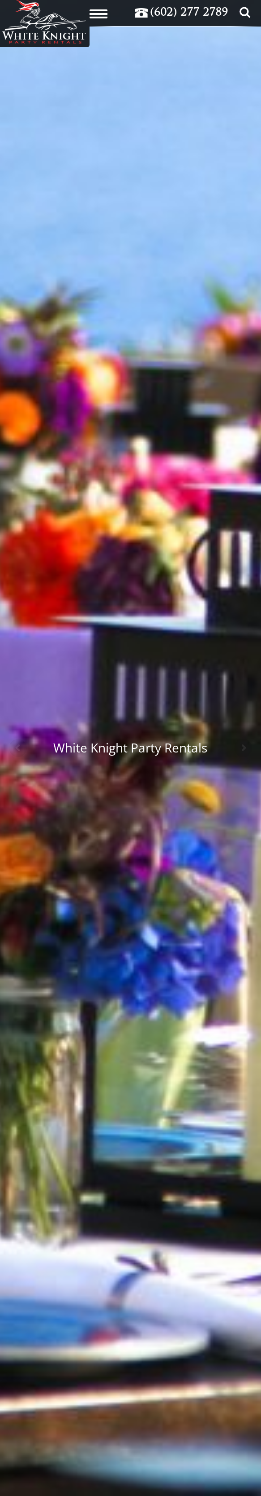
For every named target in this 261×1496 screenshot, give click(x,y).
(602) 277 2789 (189, 13)
